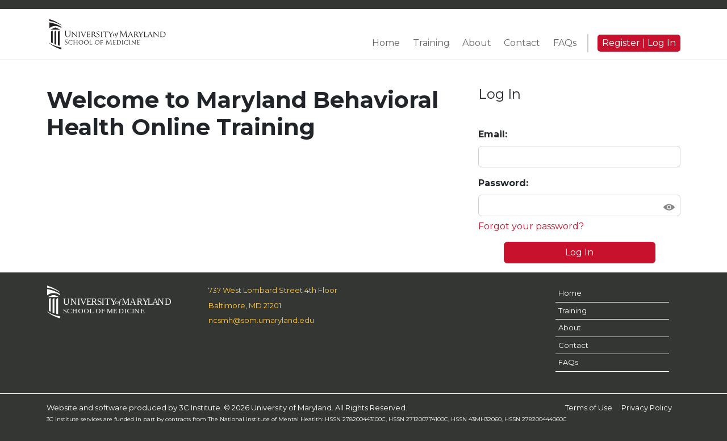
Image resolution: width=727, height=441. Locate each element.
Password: (503, 183)
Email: (492, 134)
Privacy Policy (646, 407)
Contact (573, 345)
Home (570, 292)
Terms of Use (588, 407)
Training (572, 310)
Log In (579, 252)
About (569, 327)
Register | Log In (639, 42)
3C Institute (199, 407)
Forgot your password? (531, 226)
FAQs (568, 362)
